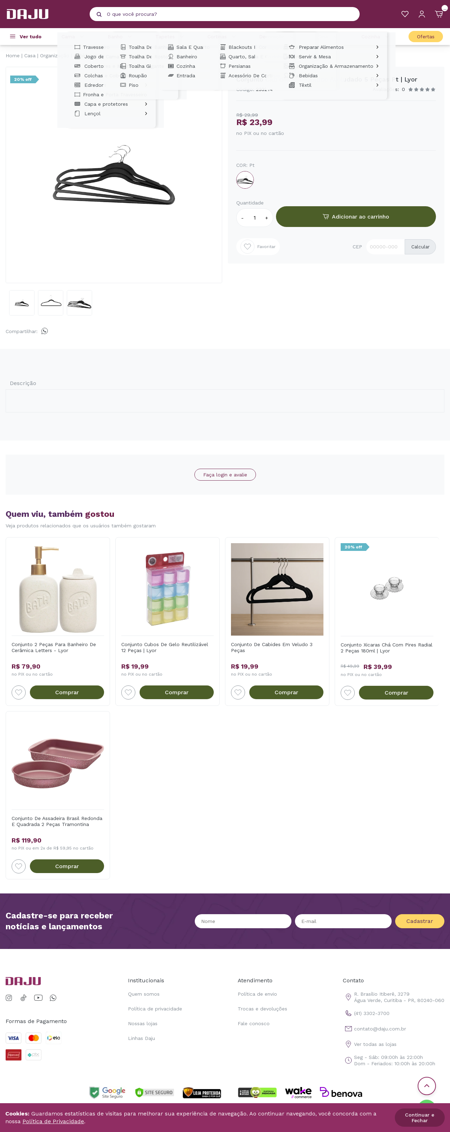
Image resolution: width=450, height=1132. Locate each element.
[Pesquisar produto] (99, 14)
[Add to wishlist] (19, 692)
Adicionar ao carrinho (356, 216)
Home (13, 55)
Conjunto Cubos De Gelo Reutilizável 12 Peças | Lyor (164, 647)
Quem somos (144, 994)
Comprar (67, 692)
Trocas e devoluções (262, 1008)
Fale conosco (254, 1023)
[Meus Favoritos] (405, 14)
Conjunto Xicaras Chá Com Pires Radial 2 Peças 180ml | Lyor (386, 647)
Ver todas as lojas (370, 1044)
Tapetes (170, 36)
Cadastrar (419, 921)
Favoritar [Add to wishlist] (258, 247)
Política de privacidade (155, 1008)
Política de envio (257, 994)
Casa (328, 36)
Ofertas (426, 36)
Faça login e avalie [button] (225, 474)
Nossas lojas (143, 1023)
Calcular (420, 246)
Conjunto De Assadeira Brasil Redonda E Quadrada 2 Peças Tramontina (57, 821)
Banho (121, 36)
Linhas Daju (141, 1038)
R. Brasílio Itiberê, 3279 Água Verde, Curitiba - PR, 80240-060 (393, 997)
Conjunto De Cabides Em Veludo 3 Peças (272, 647)
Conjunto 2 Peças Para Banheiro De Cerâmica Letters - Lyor (54, 647)
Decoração (277, 36)
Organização (54, 55)
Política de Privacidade (53, 1121)
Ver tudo (30, 36)
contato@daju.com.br (374, 1028)
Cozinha (376, 36)
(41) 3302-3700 (366, 1013)
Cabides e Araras (93, 55)
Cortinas (222, 36)
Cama (74, 36)
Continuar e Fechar (419, 1117)
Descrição (23, 383)
